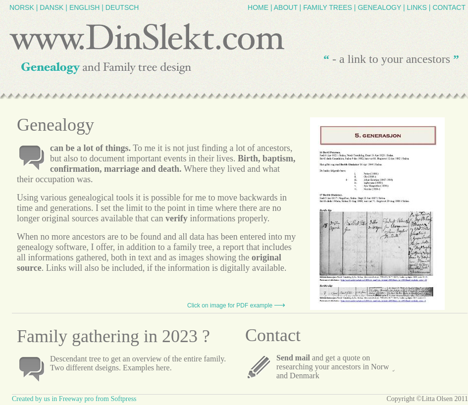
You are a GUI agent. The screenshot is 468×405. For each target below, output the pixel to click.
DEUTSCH (122, 7)
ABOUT (286, 7)
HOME (258, 7)
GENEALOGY (379, 7)
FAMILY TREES (327, 7)
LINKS (416, 7)
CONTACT (449, 7)
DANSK (51, 7)
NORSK (21, 7)
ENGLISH (84, 7)
